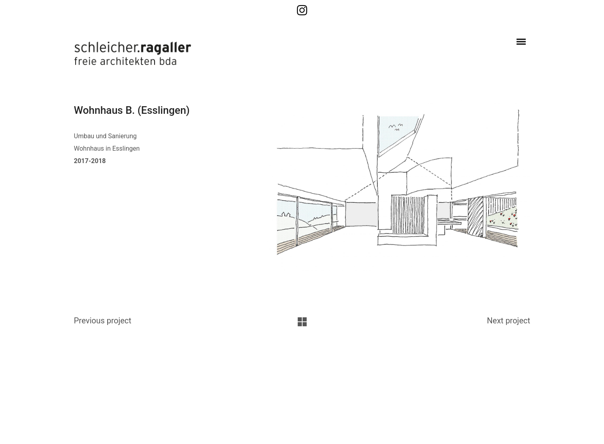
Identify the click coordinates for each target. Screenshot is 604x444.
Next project (508, 320)
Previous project (103, 320)
